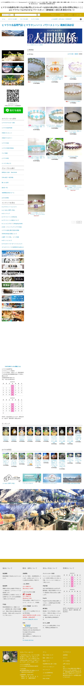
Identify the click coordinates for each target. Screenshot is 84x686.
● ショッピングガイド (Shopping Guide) (12, 223)
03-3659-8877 (69, 19)
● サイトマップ (6, 213)
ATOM (47, 678)
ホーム (3, 19)
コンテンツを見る (34, 19)
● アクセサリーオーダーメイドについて (12, 243)
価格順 (76, 54)
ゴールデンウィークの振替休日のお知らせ (13, 247)
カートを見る (66, 660)
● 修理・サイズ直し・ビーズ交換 (10, 237)
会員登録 (61, 14)
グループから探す (23, 19)
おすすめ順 (70, 54)
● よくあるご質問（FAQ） (8, 210)
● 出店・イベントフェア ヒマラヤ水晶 (11, 227)
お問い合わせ (61, 19)
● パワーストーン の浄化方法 (9, 217)
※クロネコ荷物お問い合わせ (30, 619)
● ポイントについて (7, 240)
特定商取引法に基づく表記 (50, 663)
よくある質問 (54, 19)
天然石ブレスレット (34, 44)
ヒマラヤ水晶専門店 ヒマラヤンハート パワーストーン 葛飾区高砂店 (38, 25)
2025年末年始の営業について (9, 233)
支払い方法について (48, 655)
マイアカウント (67, 652)
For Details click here (28, 640)
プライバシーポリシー (48, 666)
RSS (44, 678)
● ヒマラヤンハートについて (9, 206)
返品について (46, 660)
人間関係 (41, 44)
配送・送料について (48, 658)
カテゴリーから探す (11, 19)
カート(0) (78, 14)
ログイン (69, 14)
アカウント (52, 14)
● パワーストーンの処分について (10, 220)
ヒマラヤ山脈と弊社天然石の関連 (10, 230)
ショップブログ (47, 675)
